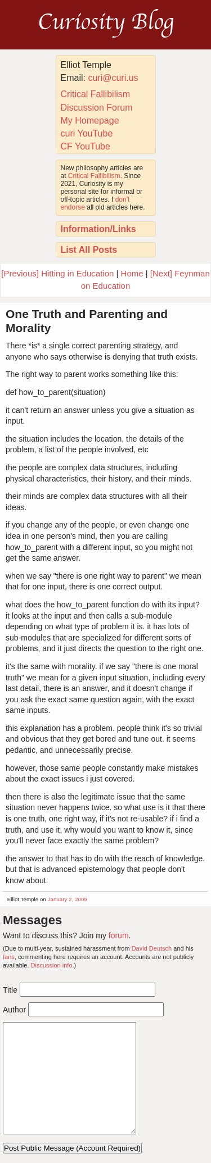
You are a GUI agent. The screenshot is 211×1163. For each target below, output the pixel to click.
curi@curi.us (113, 78)
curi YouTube (87, 133)
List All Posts (89, 250)
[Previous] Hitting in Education (57, 273)
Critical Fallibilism (96, 94)
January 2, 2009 (67, 899)
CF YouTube (85, 146)
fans (9, 956)
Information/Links (98, 229)
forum (119, 935)
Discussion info (52, 965)
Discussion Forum (97, 107)
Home (132, 273)
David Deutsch (152, 948)
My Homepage (90, 120)
